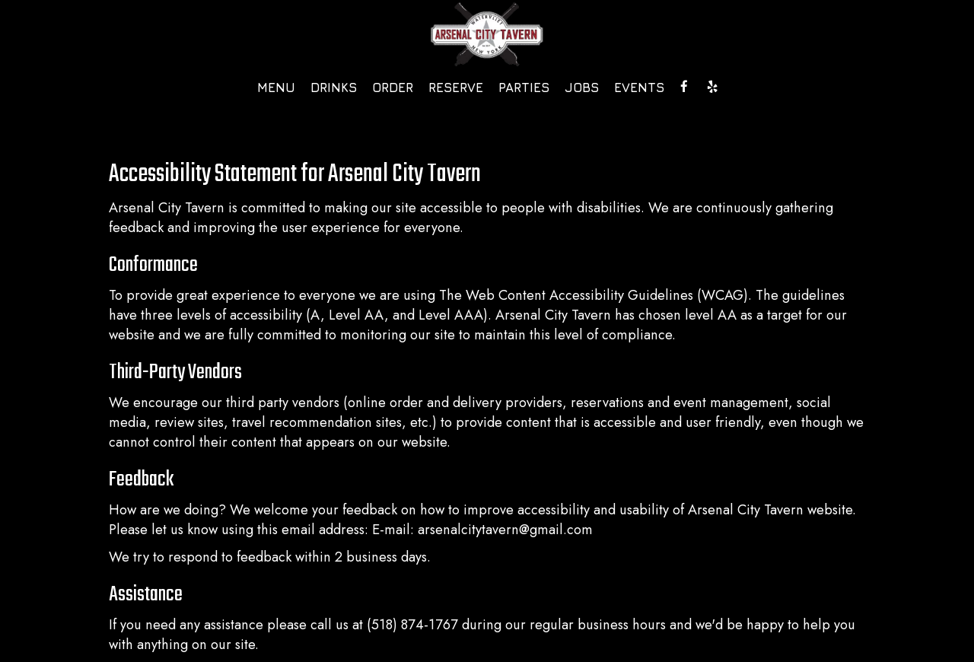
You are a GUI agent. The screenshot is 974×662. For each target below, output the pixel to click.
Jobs (582, 87)
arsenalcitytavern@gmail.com (505, 529)
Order (392, 87)
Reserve (455, 87)
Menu (276, 87)
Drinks (333, 87)
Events (639, 87)
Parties (523, 87)
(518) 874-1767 (412, 625)
